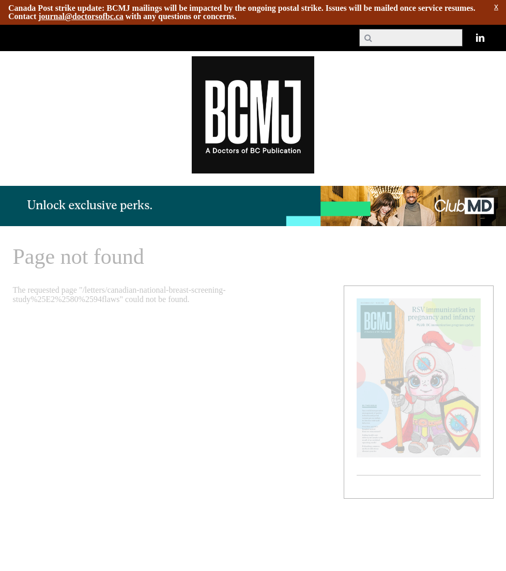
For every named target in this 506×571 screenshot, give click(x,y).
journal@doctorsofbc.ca (81, 16)
